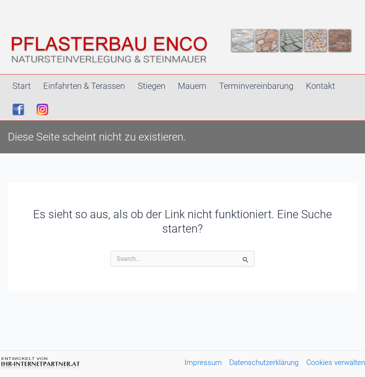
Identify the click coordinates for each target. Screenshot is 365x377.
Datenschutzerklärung (264, 362)
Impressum (203, 362)
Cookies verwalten (335, 362)
